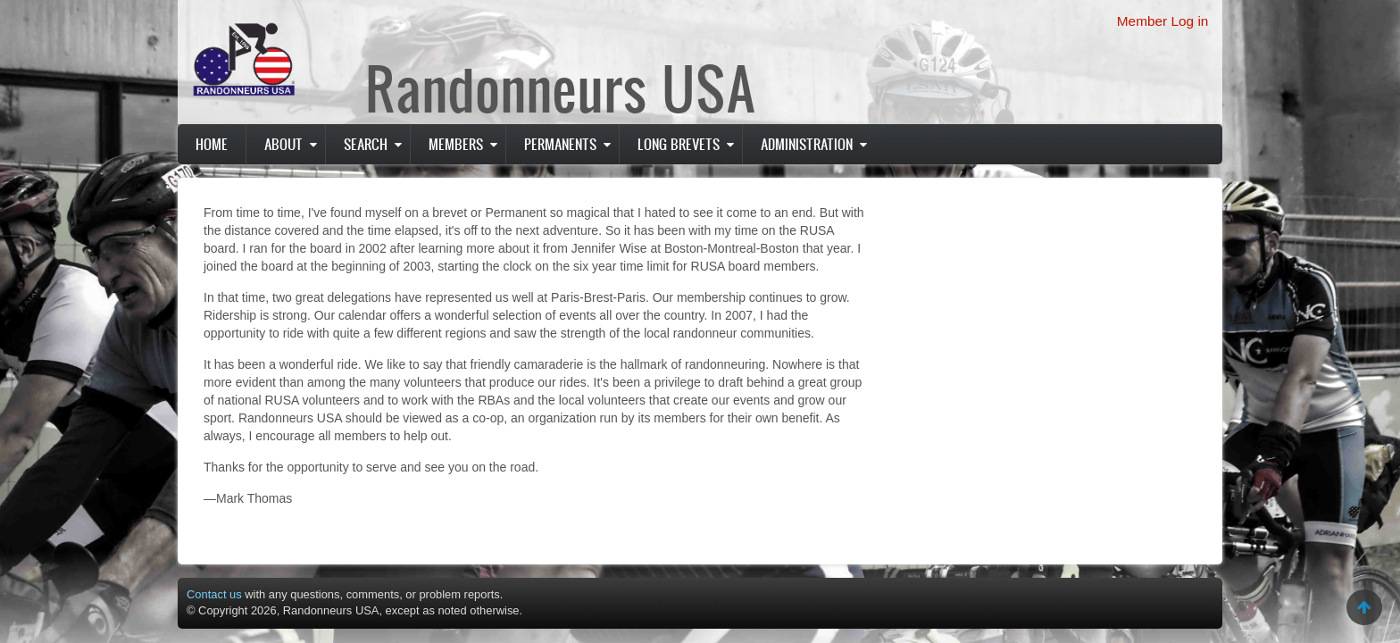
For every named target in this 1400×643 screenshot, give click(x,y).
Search (366, 144)
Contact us (214, 594)
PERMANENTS (560, 144)
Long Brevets (679, 144)
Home (212, 144)
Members (456, 144)
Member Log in (1163, 21)
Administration (807, 144)
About (283, 144)
